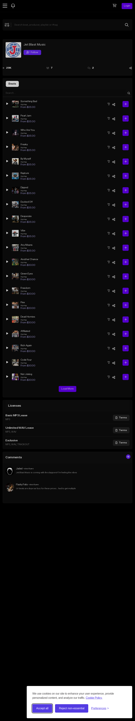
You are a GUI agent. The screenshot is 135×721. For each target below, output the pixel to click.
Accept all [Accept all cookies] (42, 708)
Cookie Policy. (94, 697)
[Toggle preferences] (100, 708)
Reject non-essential (71, 708)
